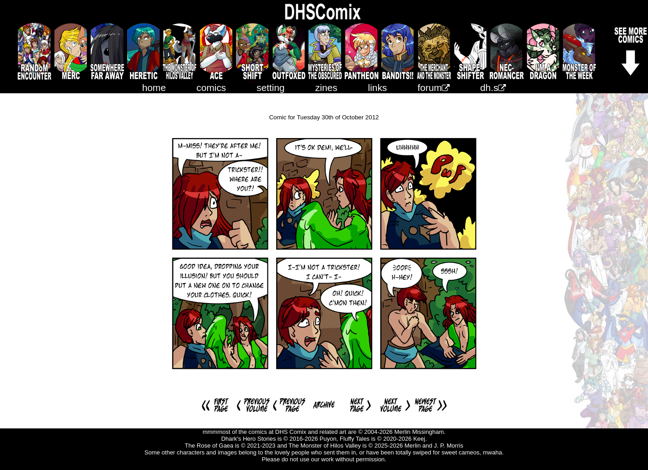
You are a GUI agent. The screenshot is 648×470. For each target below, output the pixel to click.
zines (326, 87)
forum (434, 87)
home (154, 87)
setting (270, 87)
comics (211, 87)
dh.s (493, 87)
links (377, 87)
